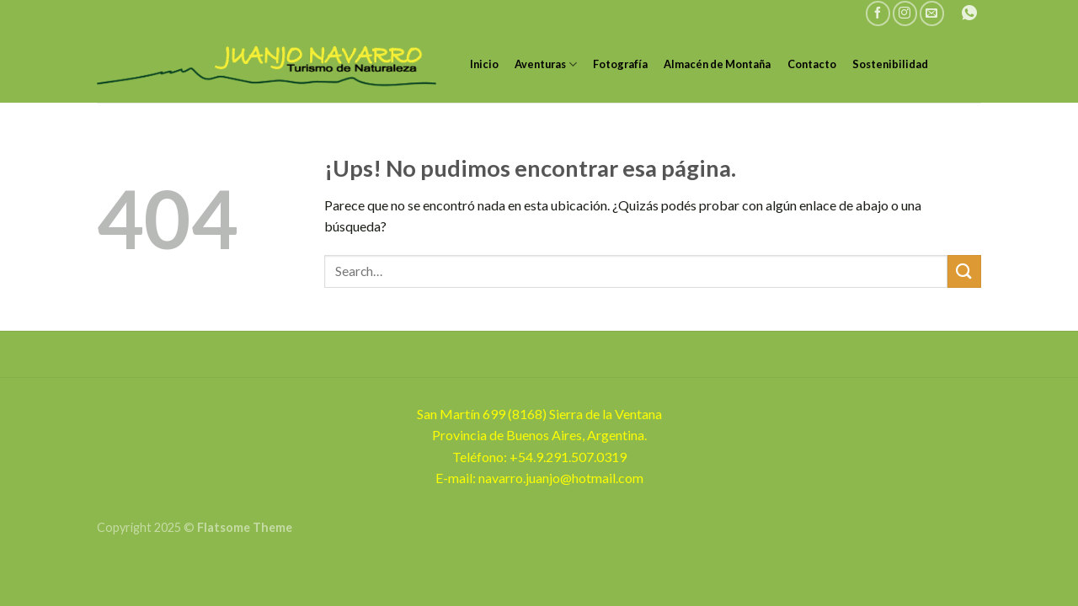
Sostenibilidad (890, 64)
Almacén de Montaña (717, 64)
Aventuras (546, 64)
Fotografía (620, 64)
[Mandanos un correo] (932, 13)
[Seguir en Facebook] (878, 13)
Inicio (484, 64)
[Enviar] (964, 271)
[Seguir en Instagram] (905, 13)
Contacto (811, 64)
